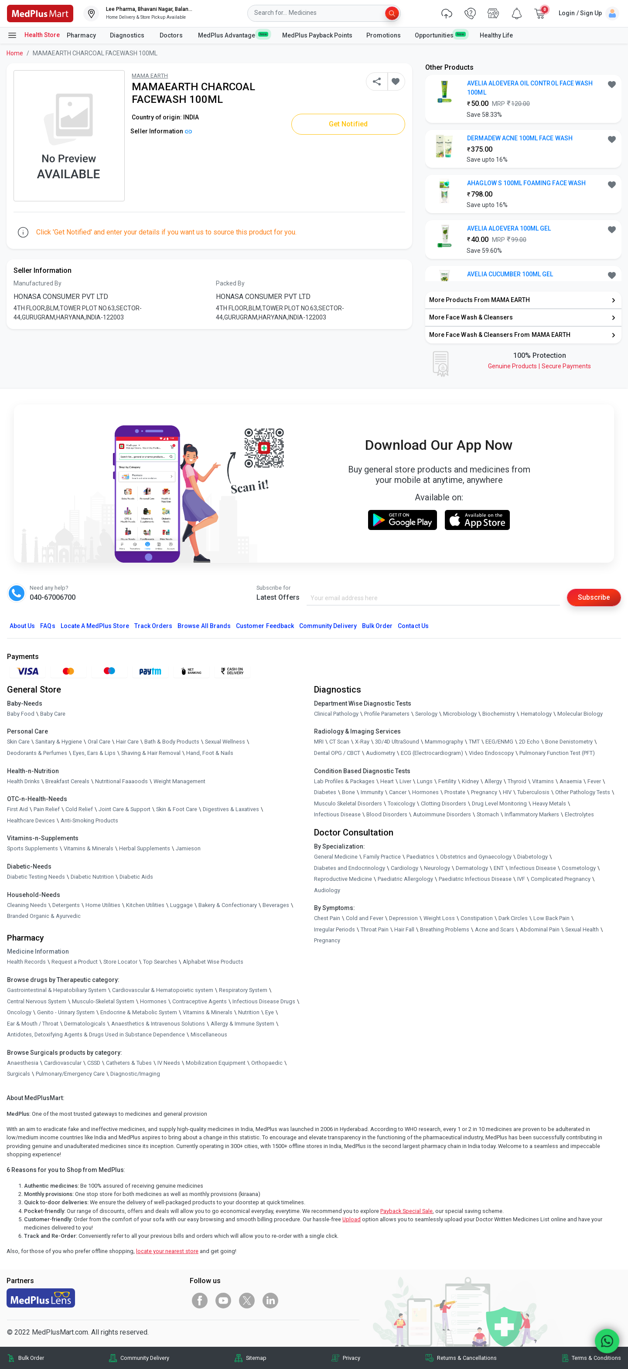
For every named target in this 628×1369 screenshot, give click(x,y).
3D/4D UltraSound (397, 741)
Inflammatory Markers (532, 814)
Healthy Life (496, 35)
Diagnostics (128, 35)
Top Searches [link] (160, 961)
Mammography (444, 741)
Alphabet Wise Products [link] (213, 961)
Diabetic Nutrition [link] (92, 876)
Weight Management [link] (179, 781)
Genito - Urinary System (66, 1012)
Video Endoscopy (491, 753)
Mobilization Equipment (216, 1063)
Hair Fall (404, 929)
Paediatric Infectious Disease (475, 879)
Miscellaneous (209, 1034)
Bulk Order (377, 625)
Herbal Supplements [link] (144, 848)
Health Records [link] (26, 961)
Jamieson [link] (188, 848)
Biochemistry (498, 713)
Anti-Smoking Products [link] (89, 820)
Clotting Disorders (443, 803)
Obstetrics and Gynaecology (476, 856)
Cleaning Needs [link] (27, 905)
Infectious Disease (337, 814)
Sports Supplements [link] (32, 848)
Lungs (425, 781)
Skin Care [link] (18, 741)
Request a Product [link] (74, 961)
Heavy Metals (549, 803)
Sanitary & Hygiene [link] (58, 741)
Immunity (372, 792)
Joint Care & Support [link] (124, 809)
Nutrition (248, 1012)
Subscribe (594, 597)
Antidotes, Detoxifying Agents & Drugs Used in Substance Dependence (96, 1034)
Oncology (19, 1012)
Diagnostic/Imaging (135, 1074)
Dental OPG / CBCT (337, 753)
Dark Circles (513, 918)
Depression (403, 918)
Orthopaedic (267, 1063)
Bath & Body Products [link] (171, 741)
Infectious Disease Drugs (263, 1001)
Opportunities (440, 35)
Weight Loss (439, 918)
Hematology (536, 713)
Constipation (477, 918)
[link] (40, 13)
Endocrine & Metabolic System (138, 1012)
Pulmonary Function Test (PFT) (557, 753)
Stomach (488, 814)
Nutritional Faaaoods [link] (121, 781)
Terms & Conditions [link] (596, 1358)
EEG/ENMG (499, 741)
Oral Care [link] (99, 741)
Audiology (327, 890)
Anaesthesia (22, 1063)
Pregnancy (484, 792)
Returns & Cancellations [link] (467, 1358)
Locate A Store (95, 625)
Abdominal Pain (540, 929)
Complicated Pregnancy (560, 879)
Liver (405, 781)
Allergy (493, 781)
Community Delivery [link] (144, 1358)
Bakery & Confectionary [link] (227, 905)
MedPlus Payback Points (317, 35)
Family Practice (382, 856)
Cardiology (404, 868)
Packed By (230, 283)
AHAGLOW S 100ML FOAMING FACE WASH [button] (526, 183)
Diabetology (532, 856)
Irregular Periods (334, 929)
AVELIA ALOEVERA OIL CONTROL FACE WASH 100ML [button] (530, 88)
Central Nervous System (36, 1001)
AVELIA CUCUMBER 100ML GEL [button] (510, 274)
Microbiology (460, 713)
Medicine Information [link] (38, 951)
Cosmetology (579, 868)
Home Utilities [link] (102, 905)
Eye (269, 1012)
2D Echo (529, 741)
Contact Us (413, 625)
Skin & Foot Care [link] (176, 809)
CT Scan (339, 741)
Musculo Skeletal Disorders (348, 803)
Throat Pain (375, 929)
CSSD (93, 1063)
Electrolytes (579, 814)
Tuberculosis (533, 792)
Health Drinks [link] (23, 781)
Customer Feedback (265, 625)
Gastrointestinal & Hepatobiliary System (56, 990)
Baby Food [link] (20, 713)
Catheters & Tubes (129, 1063)
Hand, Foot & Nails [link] (209, 753)
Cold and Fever (364, 918)
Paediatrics (420, 856)
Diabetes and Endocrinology (349, 868)
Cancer (397, 792)
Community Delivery (328, 625)
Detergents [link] (66, 905)
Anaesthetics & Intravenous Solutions (158, 1023)
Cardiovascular (63, 1063)
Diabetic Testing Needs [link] (36, 876)
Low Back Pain (551, 918)
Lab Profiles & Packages (344, 781)
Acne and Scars (494, 929)
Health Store (33, 35)
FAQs (47, 625)
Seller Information (161, 131)
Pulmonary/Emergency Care (70, 1074)
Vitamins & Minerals (207, 1012)
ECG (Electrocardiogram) (432, 753)
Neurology (437, 868)
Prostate (454, 792)
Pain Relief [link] (47, 809)
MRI (319, 741)
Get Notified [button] (348, 124)
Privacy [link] (351, 1358)
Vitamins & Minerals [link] (88, 848)
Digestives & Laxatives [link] (231, 809)
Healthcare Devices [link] (31, 820)
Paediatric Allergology (405, 879)
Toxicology (401, 803)
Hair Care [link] (127, 741)
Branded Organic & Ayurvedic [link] (44, 916)
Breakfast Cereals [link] (67, 781)
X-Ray (362, 741)
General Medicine (336, 856)
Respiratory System (243, 990)
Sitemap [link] (256, 1358)
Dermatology (472, 868)
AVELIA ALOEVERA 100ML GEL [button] (509, 228)
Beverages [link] (276, 905)
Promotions (383, 35)
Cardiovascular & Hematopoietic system (162, 990)
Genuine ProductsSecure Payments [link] (539, 366)
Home (15, 53)
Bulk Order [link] (31, 1358)
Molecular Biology (580, 713)
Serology (426, 713)
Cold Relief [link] (79, 809)
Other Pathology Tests (582, 792)
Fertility (447, 781)
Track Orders (153, 625)
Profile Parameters (387, 713)
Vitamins (543, 781)
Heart (387, 781)
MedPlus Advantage (233, 35)
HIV (507, 792)
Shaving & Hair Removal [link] (151, 753)
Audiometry (380, 753)
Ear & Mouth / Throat (32, 1023)
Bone (348, 792)
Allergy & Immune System (242, 1023)
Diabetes (325, 792)
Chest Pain (327, 918)
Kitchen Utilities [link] (145, 905)
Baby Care (52, 713)
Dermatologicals (85, 1023)
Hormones (153, 1001)
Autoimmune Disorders (442, 814)
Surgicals (18, 1074)
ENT (499, 868)
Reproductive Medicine (343, 879)
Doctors (172, 35)
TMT (474, 741)
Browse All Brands (204, 625)
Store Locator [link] (120, 961)
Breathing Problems (444, 929)
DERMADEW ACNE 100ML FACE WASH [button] (519, 138)
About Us (22, 625)
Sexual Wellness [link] (225, 741)
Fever (594, 781)
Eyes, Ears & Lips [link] (94, 753)
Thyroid (517, 781)
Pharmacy (81, 35)
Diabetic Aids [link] (136, 876)
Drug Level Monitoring (499, 803)
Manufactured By (37, 283)
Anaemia (571, 781)
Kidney (470, 781)
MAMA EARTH (150, 75)
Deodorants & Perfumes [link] (37, 753)
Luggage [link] (181, 905)
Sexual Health (582, 929)
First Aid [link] (17, 809)
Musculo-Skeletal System (103, 1001)
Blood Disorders (386, 814)
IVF (521, 879)
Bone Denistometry (569, 741)
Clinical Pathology (336, 713)
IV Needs (168, 1063)
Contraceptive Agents (199, 1001)
